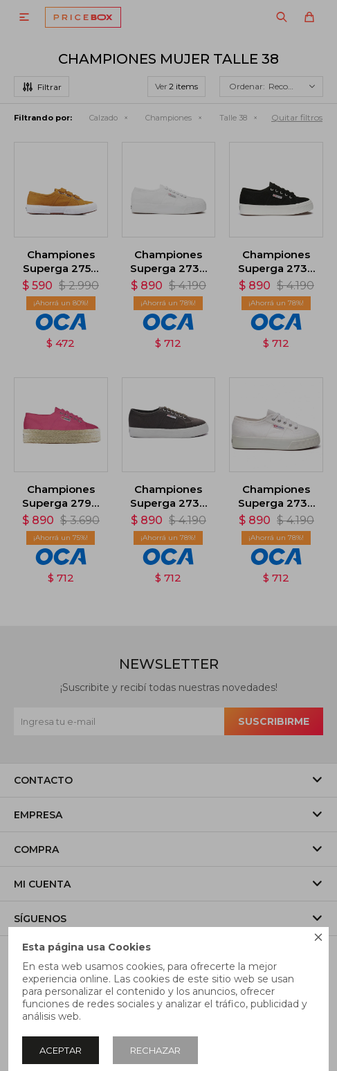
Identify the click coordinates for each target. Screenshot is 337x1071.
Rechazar (155, 1050)
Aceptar (60, 1050)
